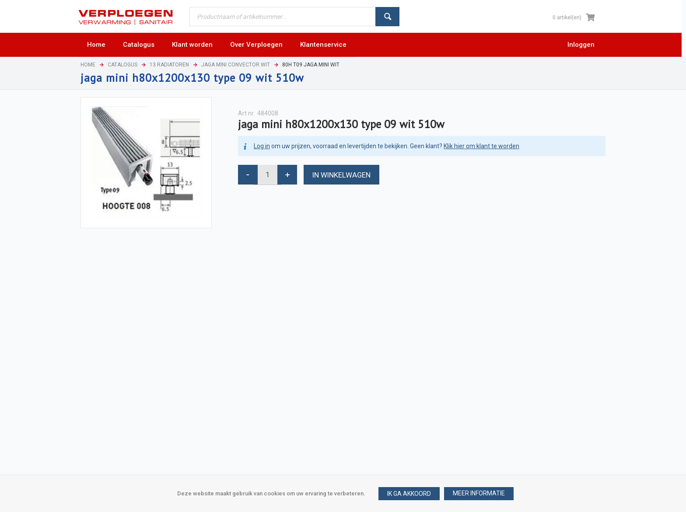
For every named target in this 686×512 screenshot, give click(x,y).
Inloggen (581, 45)
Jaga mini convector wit (235, 65)
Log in (262, 146)
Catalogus (122, 65)
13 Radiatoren (169, 65)
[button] (479, 493)
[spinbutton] (267, 175)
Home (87, 65)
